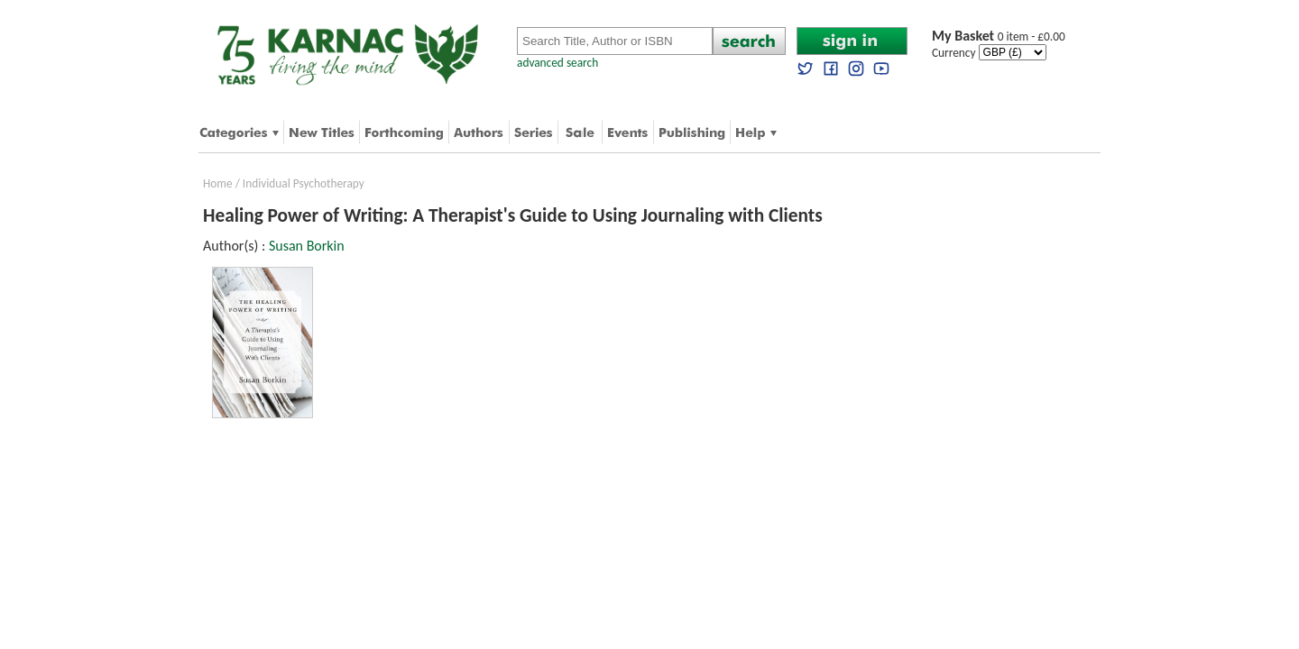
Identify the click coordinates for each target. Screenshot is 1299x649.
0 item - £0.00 (998, 36)
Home (218, 183)
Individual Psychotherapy (303, 183)
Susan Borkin (307, 245)
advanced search (557, 62)
